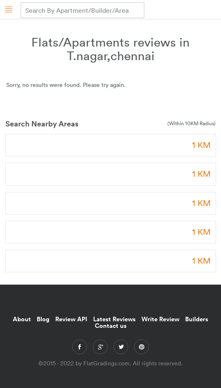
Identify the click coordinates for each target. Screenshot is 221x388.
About (22, 318)
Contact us (111, 325)
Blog (43, 318)
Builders (196, 318)
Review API (71, 318)
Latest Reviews (114, 318)
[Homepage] (9, 9)
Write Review (160, 318)
